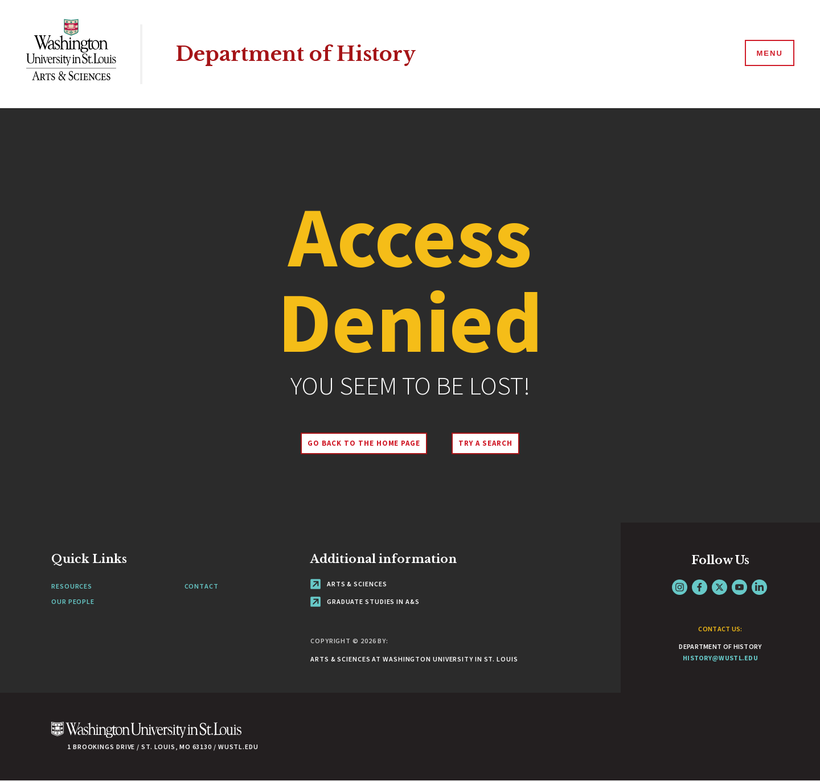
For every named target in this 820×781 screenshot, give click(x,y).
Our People (73, 601)
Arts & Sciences (348, 583)
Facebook (699, 587)
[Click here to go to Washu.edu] (146, 735)
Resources (71, 586)
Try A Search (485, 443)
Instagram (679, 587)
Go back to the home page (364, 443)
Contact (201, 586)
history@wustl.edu (720, 657)
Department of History (295, 54)
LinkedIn (759, 587)
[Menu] (768, 53)
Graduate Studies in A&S (365, 601)
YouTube (739, 587)
